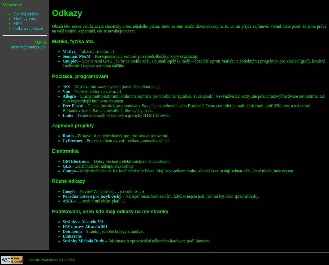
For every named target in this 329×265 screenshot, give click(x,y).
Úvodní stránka (26, 14)
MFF (17, 23)
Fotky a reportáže (28, 28)
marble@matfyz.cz (28, 47)
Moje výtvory (25, 18)
